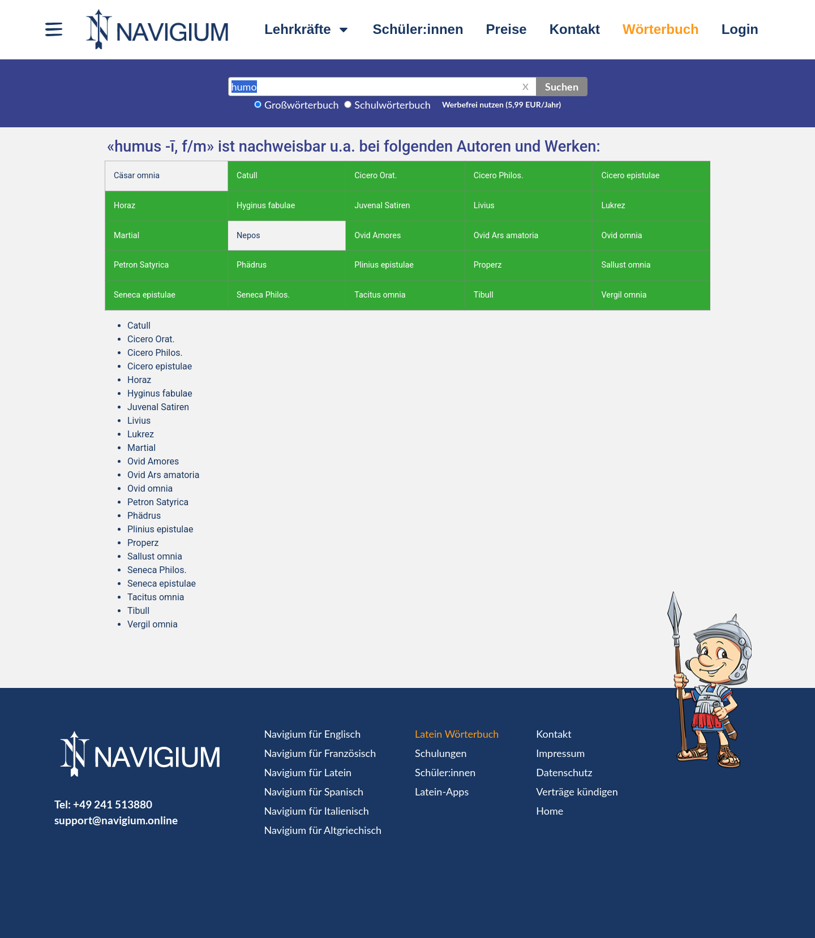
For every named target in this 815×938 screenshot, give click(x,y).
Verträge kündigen (576, 791)
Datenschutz (564, 772)
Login (740, 29)
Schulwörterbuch (392, 105)
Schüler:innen (418, 29)
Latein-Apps (442, 791)
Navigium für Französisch (320, 753)
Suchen (561, 86)
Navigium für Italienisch (316, 810)
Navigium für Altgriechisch (322, 830)
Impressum (560, 753)
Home (549, 810)
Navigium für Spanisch (314, 791)
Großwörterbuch (301, 105)
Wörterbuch (661, 29)
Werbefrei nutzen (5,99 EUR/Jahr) (501, 104)
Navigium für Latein (307, 772)
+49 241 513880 (112, 804)
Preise (506, 29)
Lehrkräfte (307, 29)
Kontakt (575, 29)
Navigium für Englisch (312, 734)
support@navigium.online (116, 820)
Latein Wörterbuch (457, 734)
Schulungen (440, 753)
